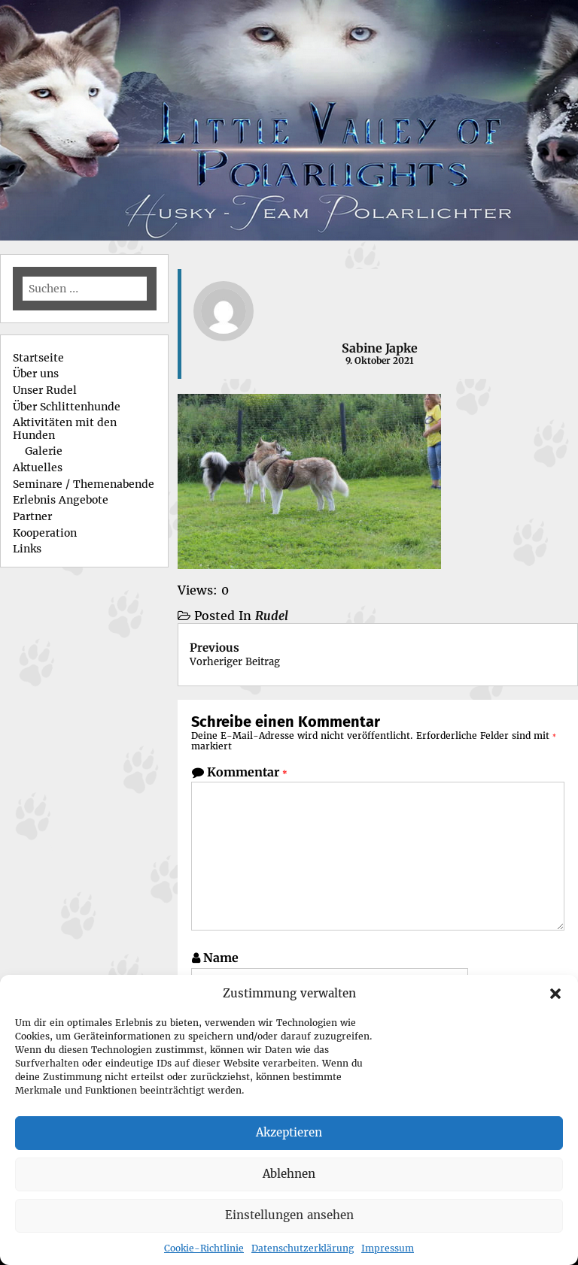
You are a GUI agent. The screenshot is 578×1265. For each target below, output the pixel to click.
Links (27, 548)
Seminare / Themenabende (83, 484)
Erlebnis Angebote (60, 500)
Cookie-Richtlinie (204, 1248)
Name (221, 957)
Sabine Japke (380, 348)
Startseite (38, 358)
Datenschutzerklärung (302, 1248)
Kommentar (247, 772)
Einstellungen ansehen (289, 1215)
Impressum (387, 1248)
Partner (32, 516)
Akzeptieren (289, 1132)
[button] (555, 993)
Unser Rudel (45, 390)
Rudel (271, 615)
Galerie (43, 451)
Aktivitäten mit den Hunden (65, 428)
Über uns (36, 373)
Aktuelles (37, 467)
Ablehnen (289, 1174)
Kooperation (45, 533)
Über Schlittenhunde (66, 406)
